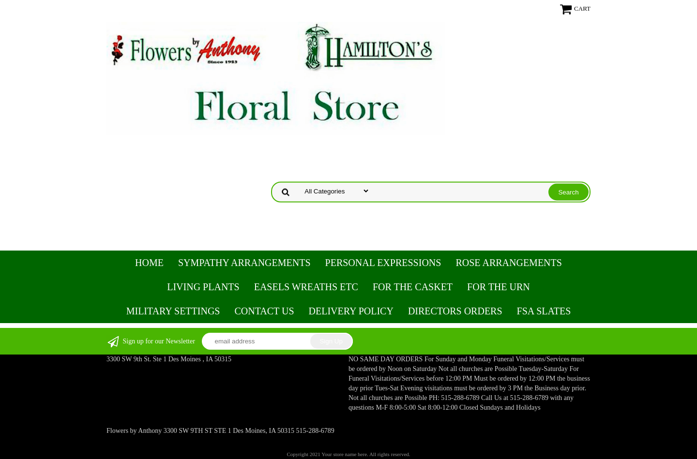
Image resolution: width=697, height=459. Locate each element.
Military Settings (173, 311)
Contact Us (264, 311)
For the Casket (413, 286)
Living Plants (203, 286)
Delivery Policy (351, 311)
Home (149, 262)
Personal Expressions (383, 262)
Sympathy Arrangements (244, 262)
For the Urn (498, 286)
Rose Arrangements (508, 262)
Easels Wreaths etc (306, 286)
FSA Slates (544, 311)
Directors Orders (455, 311)
